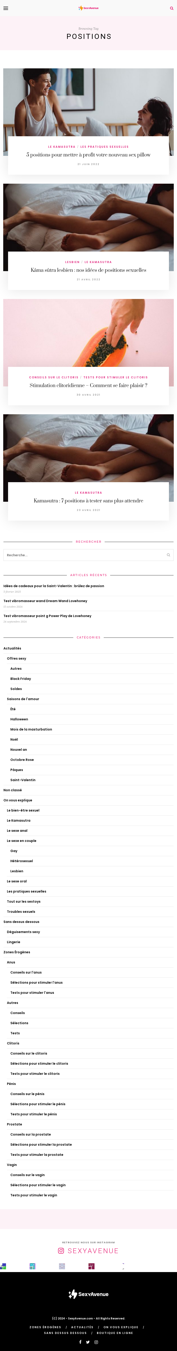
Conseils (17, 1013)
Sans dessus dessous (21, 921)
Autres (16, 668)
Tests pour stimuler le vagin (33, 1195)
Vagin (12, 1165)
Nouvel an (18, 749)
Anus (11, 962)
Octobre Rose (22, 759)
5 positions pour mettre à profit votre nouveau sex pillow (88, 155)
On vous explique (17, 800)
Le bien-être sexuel (23, 810)
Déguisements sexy (23, 932)
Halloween (19, 719)
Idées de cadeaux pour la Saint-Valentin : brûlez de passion (53, 586)
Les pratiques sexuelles (104, 147)
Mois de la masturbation (31, 729)
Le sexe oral (17, 881)
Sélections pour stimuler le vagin (38, 1185)
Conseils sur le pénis (27, 1094)
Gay (13, 851)
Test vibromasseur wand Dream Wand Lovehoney (45, 601)
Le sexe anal (17, 830)
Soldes (16, 689)
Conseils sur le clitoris (54, 377)
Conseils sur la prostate (30, 1134)
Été (13, 709)
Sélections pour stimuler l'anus (36, 982)
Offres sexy (16, 658)
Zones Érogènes (16, 952)
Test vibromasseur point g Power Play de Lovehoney (47, 616)
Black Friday (20, 678)
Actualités (12, 648)
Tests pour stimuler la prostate (36, 1154)
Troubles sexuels (21, 911)
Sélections (19, 1023)
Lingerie (13, 942)
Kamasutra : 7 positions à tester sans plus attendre (88, 501)
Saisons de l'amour (23, 699)
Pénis (11, 1083)
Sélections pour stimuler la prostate (41, 1144)
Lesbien (72, 262)
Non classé (12, 790)
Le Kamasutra (62, 147)
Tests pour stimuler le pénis (33, 1114)
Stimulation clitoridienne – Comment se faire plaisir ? (89, 386)
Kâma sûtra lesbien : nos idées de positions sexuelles (88, 270)
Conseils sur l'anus (26, 972)
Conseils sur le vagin (27, 1175)
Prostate (14, 1124)
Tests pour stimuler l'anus (32, 992)
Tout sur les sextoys (24, 901)
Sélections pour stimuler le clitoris (39, 1063)
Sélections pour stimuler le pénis (37, 1104)
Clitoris (13, 1043)
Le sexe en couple (21, 840)
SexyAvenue (93, 1251)
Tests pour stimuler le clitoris (115, 377)
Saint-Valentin (22, 780)
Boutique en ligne (115, 1333)
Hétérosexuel (21, 861)
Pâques (16, 770)
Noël (14, 739)
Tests (15, 1033)
